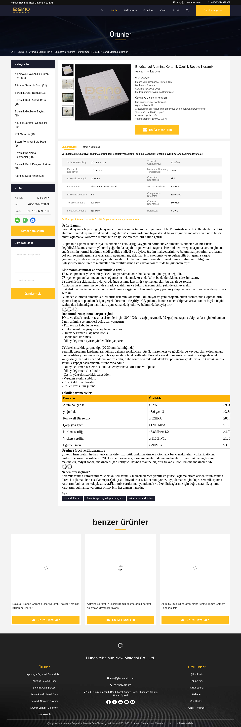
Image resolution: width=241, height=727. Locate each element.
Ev (102, 10)
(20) (26, 155)
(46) (30, 102)
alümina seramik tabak (141, 498)
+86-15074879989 (219, 2)
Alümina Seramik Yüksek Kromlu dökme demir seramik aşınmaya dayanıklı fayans (119, 606)
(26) (30, 143)
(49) (32, 76)
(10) (30, 113)
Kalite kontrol (197, 687)
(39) (31, 124)
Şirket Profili (196, 674)
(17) (30, 92)
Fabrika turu (196, 681)
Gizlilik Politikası (196, 707)
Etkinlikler (148, 10)
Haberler (196, 694)
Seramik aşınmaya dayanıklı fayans (104, 498)
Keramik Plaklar (72, 498)
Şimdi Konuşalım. (213, 10)
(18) (33, 166)
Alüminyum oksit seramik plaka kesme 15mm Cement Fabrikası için (193, 606)
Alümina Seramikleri (39, 52)
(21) (31, 85)
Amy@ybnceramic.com (187, 2)
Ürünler (114, 10)
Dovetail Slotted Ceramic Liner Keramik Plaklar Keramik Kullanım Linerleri (45, 606)
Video (163, 10)
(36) (29, 175)
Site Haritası (196, 701)
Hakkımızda (130, 10)
